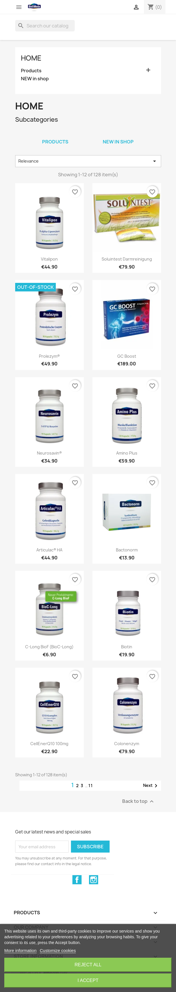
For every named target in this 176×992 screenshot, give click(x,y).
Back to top (138, 801)
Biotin (126, 646)
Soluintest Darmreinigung (127, 259)
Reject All (88, 964)
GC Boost (126, 356)
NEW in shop (35, 79)
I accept (88, 980)
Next (151, 785)
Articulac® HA (49, 550)
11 (90, 785)
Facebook (77, 879)
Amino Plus (126, 453)
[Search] (45, 25)
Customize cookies (58, 950)
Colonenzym (126, 743)
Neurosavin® (49, 453)
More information (20, 950)
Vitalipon (49, 259)
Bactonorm (127, 550)
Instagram (93, 879)
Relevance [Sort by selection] (88, 161)
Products (31, 71)
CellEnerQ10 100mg (49, 743)
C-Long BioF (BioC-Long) (49, 646)
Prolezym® (49, 356)
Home (31, 58)
